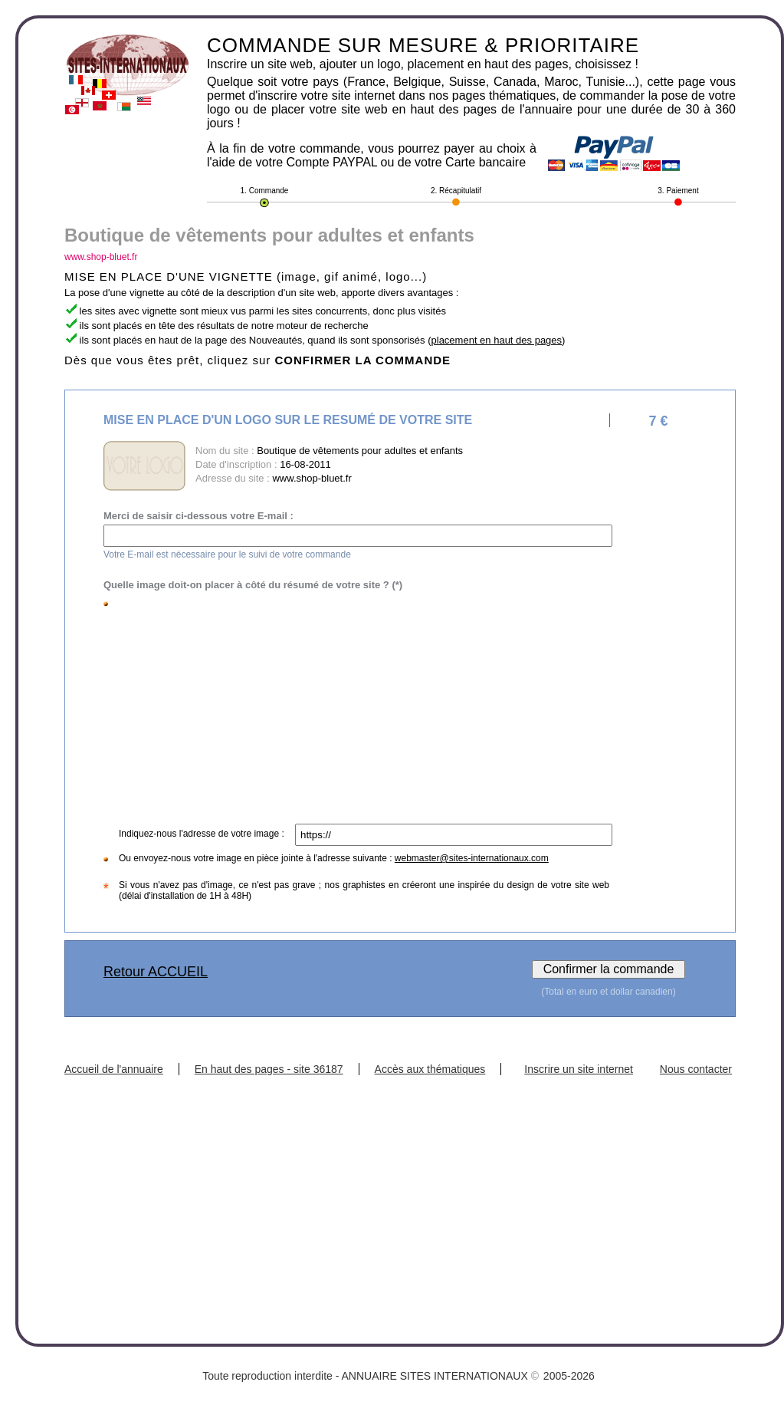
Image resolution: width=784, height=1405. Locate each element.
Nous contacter (696, 1069)
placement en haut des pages (497, 340)
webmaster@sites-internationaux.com (472, 858)
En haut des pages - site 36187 (269, 1069)
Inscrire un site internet (578, 1069)
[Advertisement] (360, 708)
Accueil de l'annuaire (113, 1069)
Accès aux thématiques (430, 1069)
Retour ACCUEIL (155, 971)
